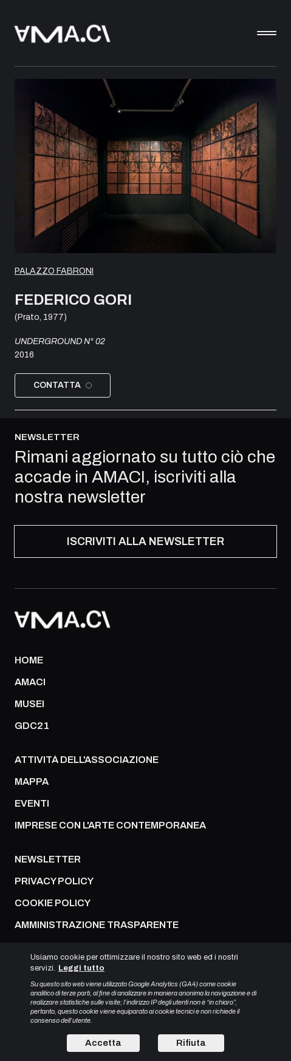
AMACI (30, 682)
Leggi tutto (81, 968)
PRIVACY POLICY (54, 881)
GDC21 (32, 726)
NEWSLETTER (48, 859)
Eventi (32, 803)
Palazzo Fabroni (54, 271)
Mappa (32, 782)
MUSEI (29, 704)
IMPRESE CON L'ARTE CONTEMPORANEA (110, 825)
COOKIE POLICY (53, 903)
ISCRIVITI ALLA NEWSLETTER (145, 541)
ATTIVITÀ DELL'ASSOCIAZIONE (87, 760)
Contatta (62, 385)
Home (29, 660)
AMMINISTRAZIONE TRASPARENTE (97, 925)
